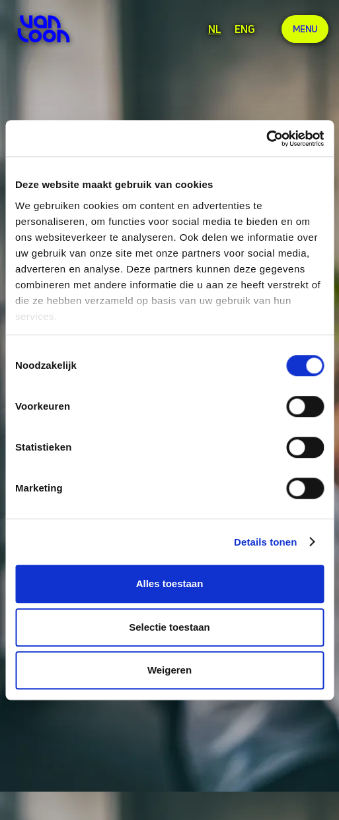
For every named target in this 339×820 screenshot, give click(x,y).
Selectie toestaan (169, 627)
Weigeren (169, 670)
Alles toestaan (170, 583)
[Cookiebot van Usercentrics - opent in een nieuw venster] (266, 138)
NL (214, 29)
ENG (245, 29)
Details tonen (265, 542)
